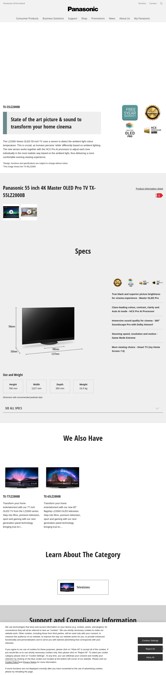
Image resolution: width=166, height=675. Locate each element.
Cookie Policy (11, 662)
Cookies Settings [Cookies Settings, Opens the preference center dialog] (150, 640)
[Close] (162, 648)
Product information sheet (149, 188)
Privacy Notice (30, 662)
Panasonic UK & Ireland (14, 3)
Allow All (150, 657)
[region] (83, 648)
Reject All (150, 649)
